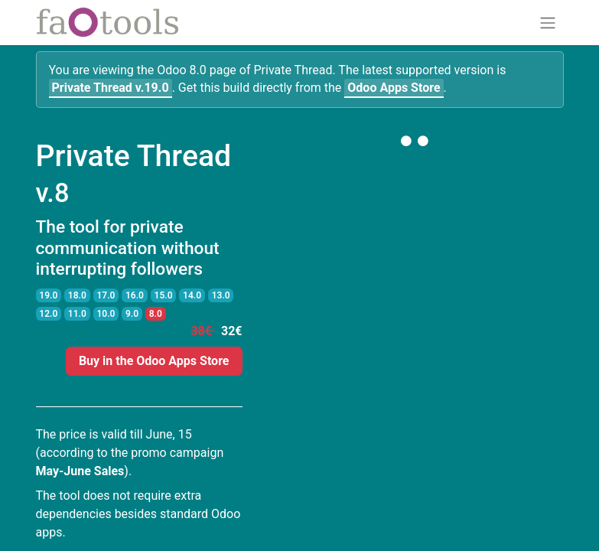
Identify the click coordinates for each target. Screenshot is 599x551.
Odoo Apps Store (393, 87)
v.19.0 (110, 87)
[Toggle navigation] (548, 22)
